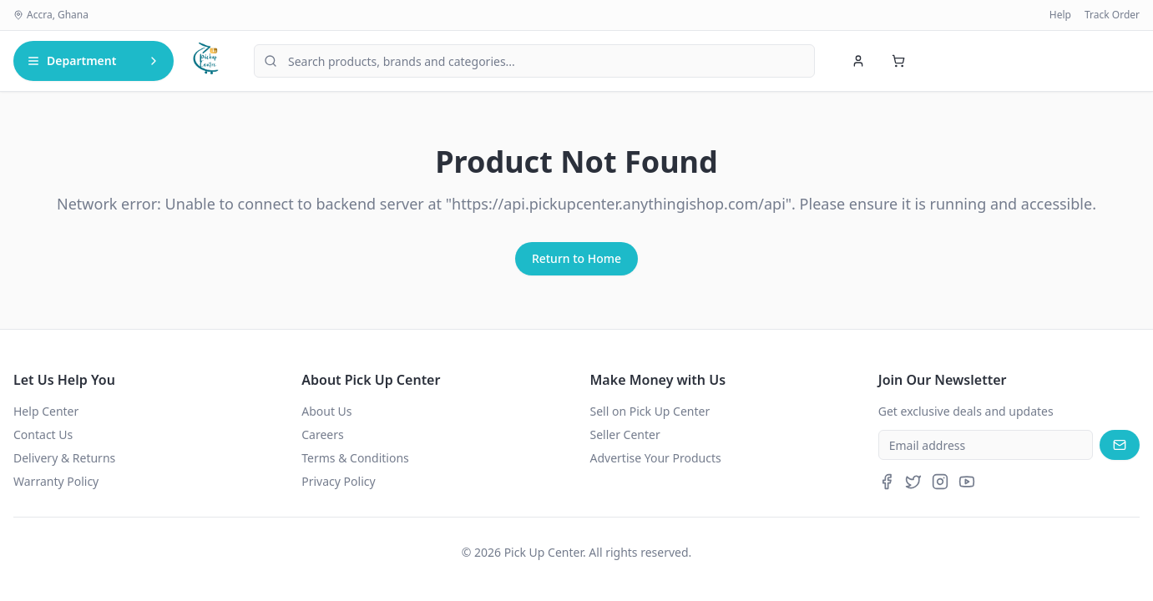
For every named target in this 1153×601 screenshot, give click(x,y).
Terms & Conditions (355, 458)
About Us (326, 411)
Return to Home (576, 258)
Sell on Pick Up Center (650, 411)
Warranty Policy (56, 481)
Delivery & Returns (64, 458)
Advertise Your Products (655, 458)
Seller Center (625, 434)
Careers (322, 434)
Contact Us (43, 434)
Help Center (45, 411)
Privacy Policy (338, 481)
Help (1060, 15)
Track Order (1112, 15)
